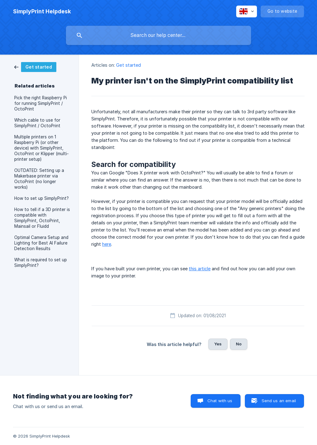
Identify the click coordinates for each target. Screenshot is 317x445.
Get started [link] (128, 65)
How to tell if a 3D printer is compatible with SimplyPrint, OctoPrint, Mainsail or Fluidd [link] (42, 218)
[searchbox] (158, 35)
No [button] (238, 343)
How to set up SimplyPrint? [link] (41, 198)
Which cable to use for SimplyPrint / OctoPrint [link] (37, 123)
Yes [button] (218, 343)
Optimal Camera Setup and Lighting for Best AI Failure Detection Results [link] (41, 243)
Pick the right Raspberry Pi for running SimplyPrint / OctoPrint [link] (40, 103)
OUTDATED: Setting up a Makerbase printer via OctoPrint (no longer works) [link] (39, 179)
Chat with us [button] (219, 400)
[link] (35, 67)
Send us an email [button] (279, 400)
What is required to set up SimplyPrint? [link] (40, 262)
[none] (42, 11)
